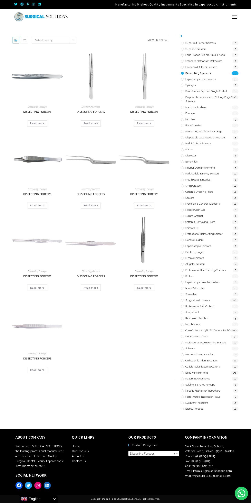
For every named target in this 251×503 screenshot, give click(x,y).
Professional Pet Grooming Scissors (205, 342)
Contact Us (79, 461)
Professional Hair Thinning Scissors (205, 270)
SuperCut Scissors (195, 49)
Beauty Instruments (196, 372)
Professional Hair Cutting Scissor (204, 233)
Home (76, 446)
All (167, 40)
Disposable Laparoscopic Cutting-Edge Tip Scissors (210, 99)
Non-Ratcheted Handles (199, 354)
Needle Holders (194, 239)
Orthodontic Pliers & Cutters (201, 360)
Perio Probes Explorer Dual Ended (205, 54)
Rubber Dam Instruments (200, 167)
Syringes (190, 85)
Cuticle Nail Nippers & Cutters (202, 366)
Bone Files (191, 161)
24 (161, 40)
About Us (78, 456)
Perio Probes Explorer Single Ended (206, 91)
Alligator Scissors (195, 264)
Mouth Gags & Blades (197, 179)
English (30, 499)
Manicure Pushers (195, 107)
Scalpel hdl (192, 312)
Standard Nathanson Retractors (203, 61)
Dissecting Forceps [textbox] (152, 453)
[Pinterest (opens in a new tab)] (28, 4)
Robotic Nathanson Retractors (202, 390)
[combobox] (153, 453)
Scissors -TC (192, 228)
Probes (189, 276)
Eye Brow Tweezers (196, 402)
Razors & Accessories (197, 378)
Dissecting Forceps (37, 106)
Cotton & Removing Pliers (200, 221)
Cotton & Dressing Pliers (199, 191)
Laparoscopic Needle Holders (202, 282)
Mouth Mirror (192, 324)
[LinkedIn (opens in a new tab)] (39, 4)
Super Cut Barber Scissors (200, 43)
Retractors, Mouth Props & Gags (203, 131)
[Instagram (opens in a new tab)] (33, 4)
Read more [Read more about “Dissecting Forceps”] (37, 123)
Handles (190, 119)
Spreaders (191, 294)
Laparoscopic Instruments (200, 79)
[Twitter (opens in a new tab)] (16, 4)
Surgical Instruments (197, 300)
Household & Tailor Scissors (201, 67)
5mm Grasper (193, 185)
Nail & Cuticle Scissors (198, 143)
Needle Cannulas (195, 209)
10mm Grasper (194, 215)
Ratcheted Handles (196, 318)
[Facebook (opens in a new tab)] (22, 4)
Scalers (189, 197)
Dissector (190, 155)
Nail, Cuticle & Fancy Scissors (202, 173)
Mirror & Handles (195, 288)
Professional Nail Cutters (199, 306)
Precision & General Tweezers (202, 203)
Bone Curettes (193, 125)
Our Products (80, 451)
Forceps (190, 113)
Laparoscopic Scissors (198, 246)
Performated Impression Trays (202, 396)
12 (157, 40)
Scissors (190, 348)
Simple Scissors (194, 257)
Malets (189, 149)
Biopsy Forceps (194, 408)
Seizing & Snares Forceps (200, 384)
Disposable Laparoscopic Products (205, 137)
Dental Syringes (194, 252)
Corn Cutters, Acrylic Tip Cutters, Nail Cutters (211, 330)
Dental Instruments (196, 336)
